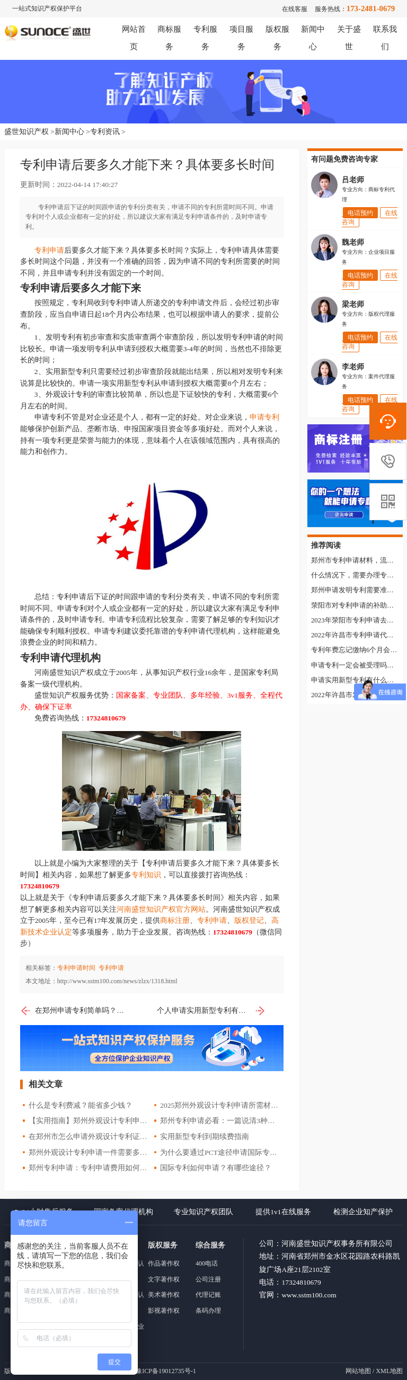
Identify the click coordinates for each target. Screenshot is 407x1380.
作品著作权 (164, 1263)
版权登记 (249, 920)
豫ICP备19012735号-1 (166, 1371)
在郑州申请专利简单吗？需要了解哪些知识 (74, 1011)
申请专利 (264, 417)
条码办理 (208, 1310)
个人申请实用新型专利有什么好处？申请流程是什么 (211, 1011)
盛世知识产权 (26, 132)
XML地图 (389, 1371)
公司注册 (208, 1279)
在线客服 (294, 9)
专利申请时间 (76, 968)
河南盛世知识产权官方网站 (161, 909)
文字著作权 (164, 1279)
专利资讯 (105, 132)
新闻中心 (69, 132)
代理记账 (208, 1294)
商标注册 (175, 920)
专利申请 (49, 250)
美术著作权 (164, 1294)
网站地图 (358, 1371)
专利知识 (146, 875)
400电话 (207, 1263)
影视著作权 (164, 1310)
